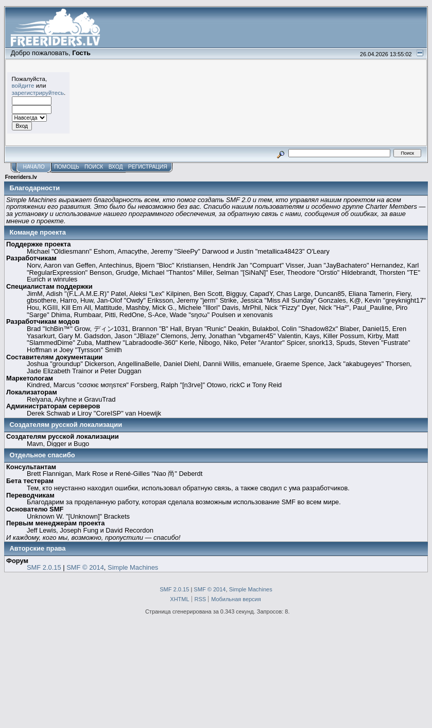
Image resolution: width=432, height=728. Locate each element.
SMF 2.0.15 (44, 567)
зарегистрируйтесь (38, 92)
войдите (23, 85)
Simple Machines (133, 567)
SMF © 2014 (85, 567)
